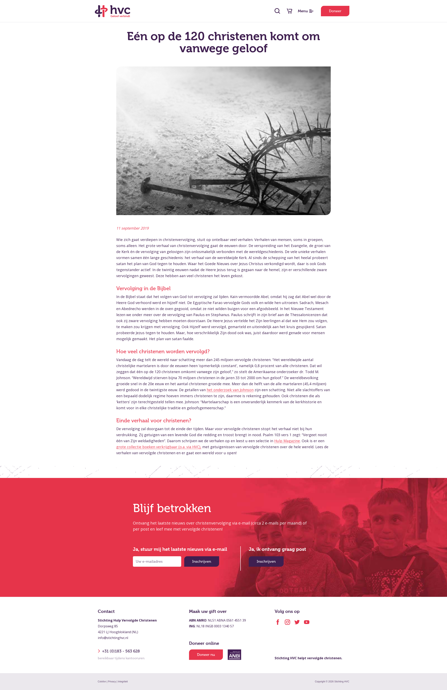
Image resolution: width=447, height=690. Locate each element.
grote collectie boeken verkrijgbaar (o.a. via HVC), (158, 446)
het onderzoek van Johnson (230, 389)
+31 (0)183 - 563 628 (119, 651)
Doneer (335, 11)
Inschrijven (201, 561)
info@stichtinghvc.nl (113, 638)
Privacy (112, 681)
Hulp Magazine (287, 440)
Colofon (102, 681)
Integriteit (123, 681)
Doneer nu (206, 654)
